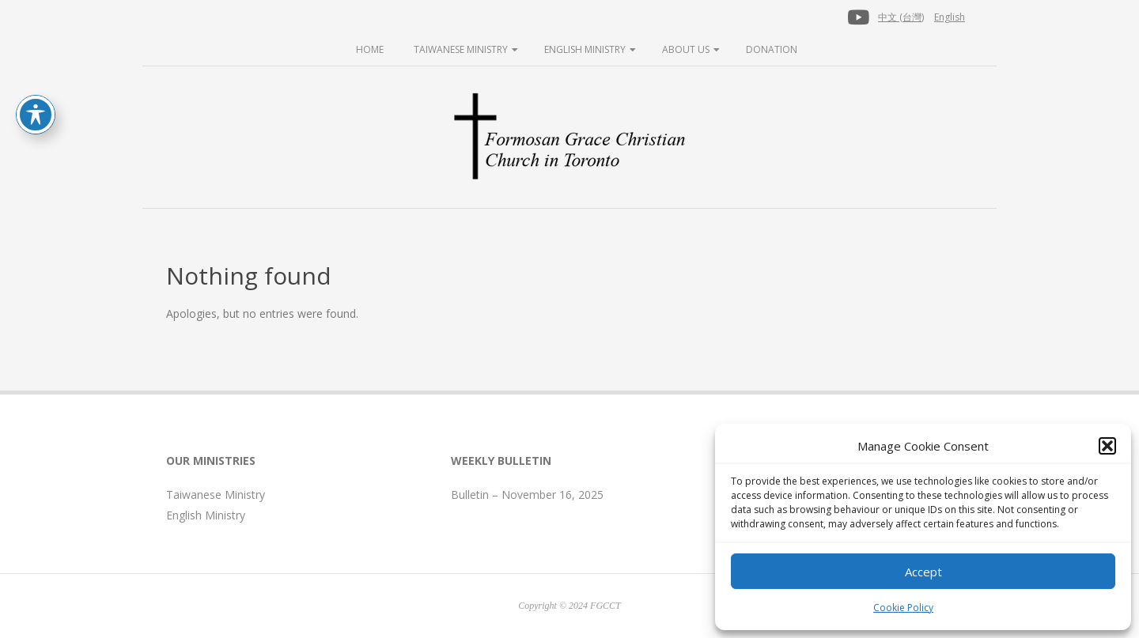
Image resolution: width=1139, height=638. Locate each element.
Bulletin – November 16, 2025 (527, 494)
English (949, 17)
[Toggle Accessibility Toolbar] (36, 115)
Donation (771, 49)
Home (370, 49)
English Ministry (585, 49)
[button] (1107, 446)
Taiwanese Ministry (461, 49)
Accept (923, 571)
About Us (686, 49)
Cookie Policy (903, 607)
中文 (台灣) (901, 17)
